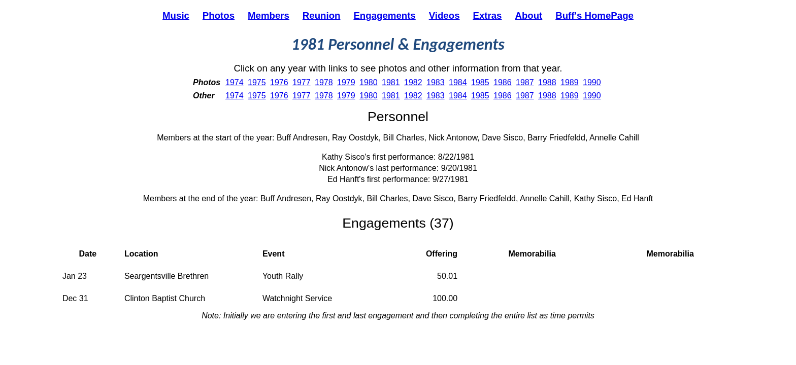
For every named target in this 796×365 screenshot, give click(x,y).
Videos (444, 15)
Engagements (384, 15)
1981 (391, 82)
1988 (547, 82)
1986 (502, 82)
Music (175, 15)
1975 (257, 82)
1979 (346, 82)
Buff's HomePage (594, 15)
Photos (219, 15)
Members (268, 15)
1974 (234, 82)
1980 (368, 82)
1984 (458, 82)
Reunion (322, 15)
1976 (279, 82)
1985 (480, 82)
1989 (569, 82)
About (528, 15)
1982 (413, 82)
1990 (592, 82)
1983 (435, 82)
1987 (525, 82)
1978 (324, 82)
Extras (487, 15)
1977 (301, 82)
